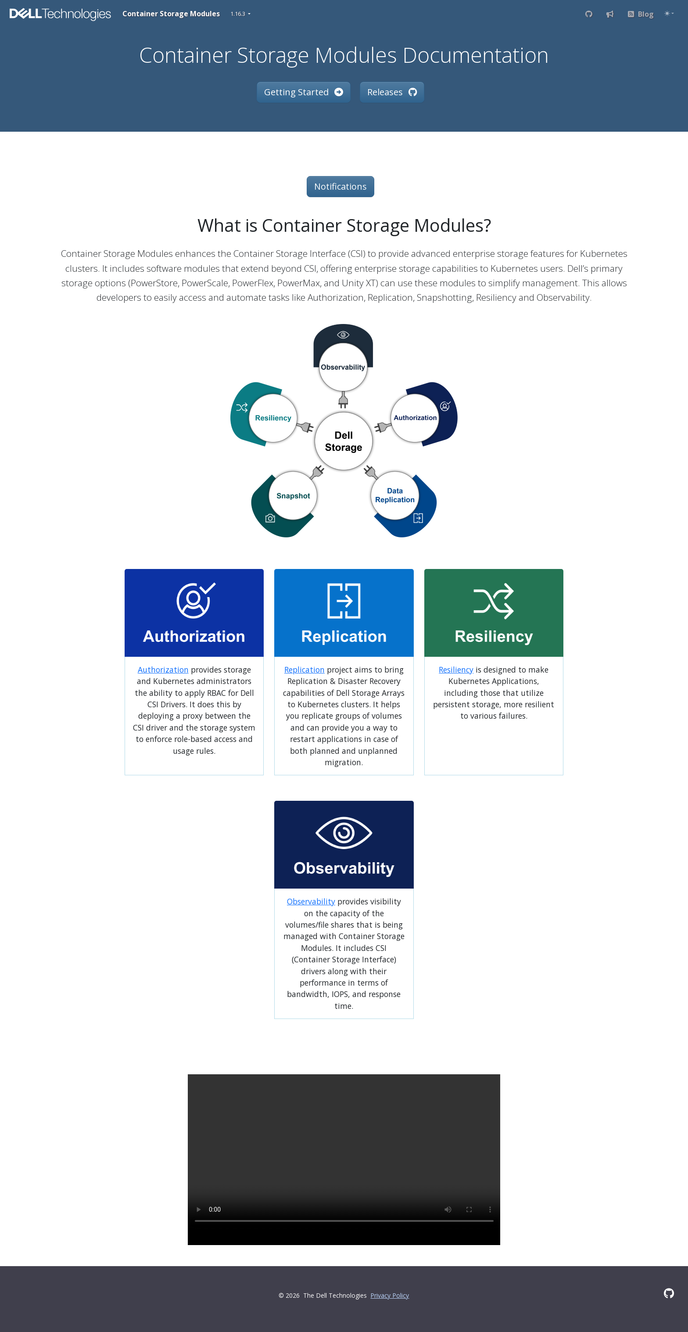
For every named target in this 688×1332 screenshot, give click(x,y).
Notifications (340, 186)
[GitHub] (669, 1293)
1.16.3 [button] (238, 14)
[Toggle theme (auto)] (669, 13)
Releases (392, 92)
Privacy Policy (389, 1295)
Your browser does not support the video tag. (344, 1152)
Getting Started (303, 92)
